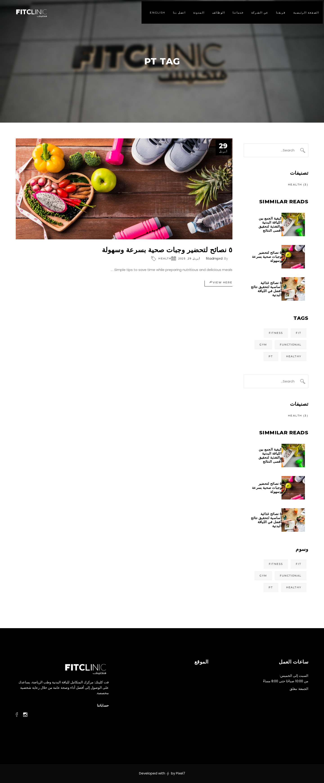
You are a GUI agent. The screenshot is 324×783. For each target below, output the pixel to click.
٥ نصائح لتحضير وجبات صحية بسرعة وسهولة (167, 250)
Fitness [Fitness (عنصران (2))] (276, 332)
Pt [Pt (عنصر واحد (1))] (271, 356)
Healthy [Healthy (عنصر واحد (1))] (293, 356)
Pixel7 (180, 773)
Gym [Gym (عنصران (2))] (263, 344)
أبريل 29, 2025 (189, 258)
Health (164, 258)
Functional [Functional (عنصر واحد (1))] (290, 344)
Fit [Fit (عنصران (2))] (298, 332)
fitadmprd (214, 258)
